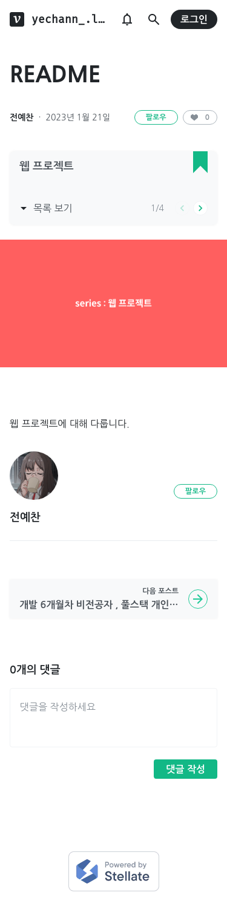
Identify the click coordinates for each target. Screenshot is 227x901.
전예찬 (21, 117)
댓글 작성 (185, 769)
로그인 (194, 19)
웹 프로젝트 (46, 166)
